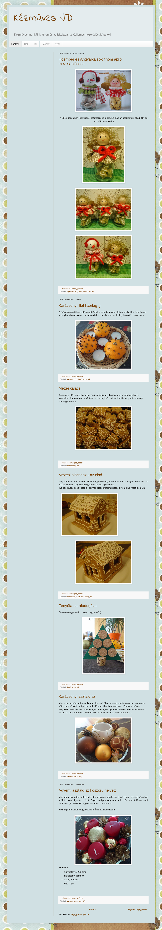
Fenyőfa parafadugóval (78, 606)
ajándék (70, 291)
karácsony (82, 379)
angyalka (78, 291)
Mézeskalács (69, 388)
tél (93, 291)
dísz (75, 379)
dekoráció (71, 597)
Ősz (26, 44)
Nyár (57, 44)
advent (70, 379)
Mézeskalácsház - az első (80, 475)
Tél (35, 44)
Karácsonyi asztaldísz (77, 696)
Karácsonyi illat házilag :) (79, 305)
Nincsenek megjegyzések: (73, 288)
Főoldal (15, 44)
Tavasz (46, 44)
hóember (87, 291)
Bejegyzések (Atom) (80, 914)
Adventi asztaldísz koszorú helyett (87, 790)
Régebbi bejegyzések (137, 909)
